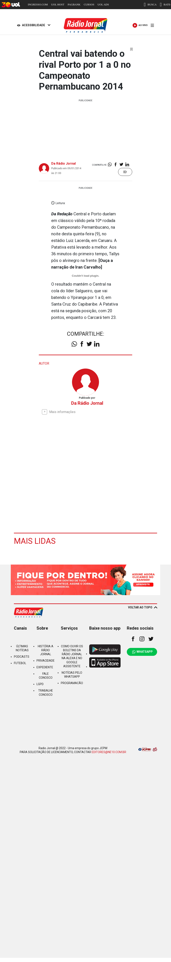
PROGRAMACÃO (72, 682)
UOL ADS (103, 4)
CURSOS (89, 4)
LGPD (40, 684)
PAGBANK (74, 4)
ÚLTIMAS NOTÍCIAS (22, 648)
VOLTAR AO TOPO (142, 607)
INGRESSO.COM (38, 4)
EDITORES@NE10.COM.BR (109, 752)
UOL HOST (57, 4)
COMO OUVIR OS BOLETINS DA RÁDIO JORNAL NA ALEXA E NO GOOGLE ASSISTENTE (72, 656)
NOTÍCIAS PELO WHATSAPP (72, 674)
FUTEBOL (20, 663)
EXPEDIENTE (45, 667)
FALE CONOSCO (46, 675)
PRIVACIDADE (46, 660)
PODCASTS (21, 656)
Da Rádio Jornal (63, 163)
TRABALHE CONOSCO (45, 692)
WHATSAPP (142, 651)
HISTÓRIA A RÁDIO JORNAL (45, 650)
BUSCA (150, 4)
